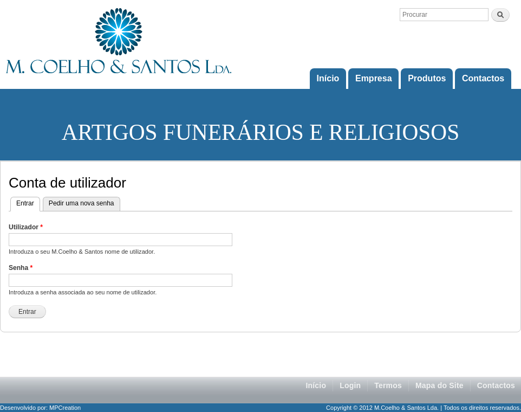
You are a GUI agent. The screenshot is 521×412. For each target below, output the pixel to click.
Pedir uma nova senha (81, 203)
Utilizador (26, 227)
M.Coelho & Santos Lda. (406, 407)
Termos (388, 385)
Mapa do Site (439, 385)
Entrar (28, 202)
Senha (20, 268)
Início (328, 78)
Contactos (483, 78)
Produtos (427, 78)
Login (350, 385)
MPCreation (65, 407)
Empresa (373, 78)
